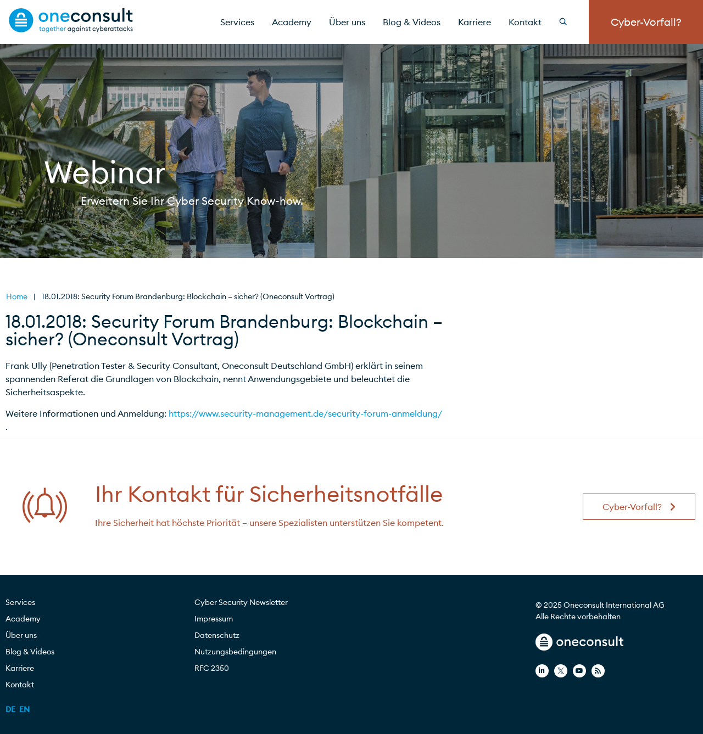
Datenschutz (216, 635)
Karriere (474, 21)
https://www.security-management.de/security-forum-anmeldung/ (305, 413)
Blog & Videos (411, 21)
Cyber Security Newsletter (241, 602)
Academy (291, 21)
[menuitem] (10, 709)
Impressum (213, 619)
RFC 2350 (211, 668)
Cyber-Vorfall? (646, 22)
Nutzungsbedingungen (235, 652)
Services (237, 21)
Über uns (347, 21)
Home (16, 296)
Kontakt (525, 21)
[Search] (569, 22)
